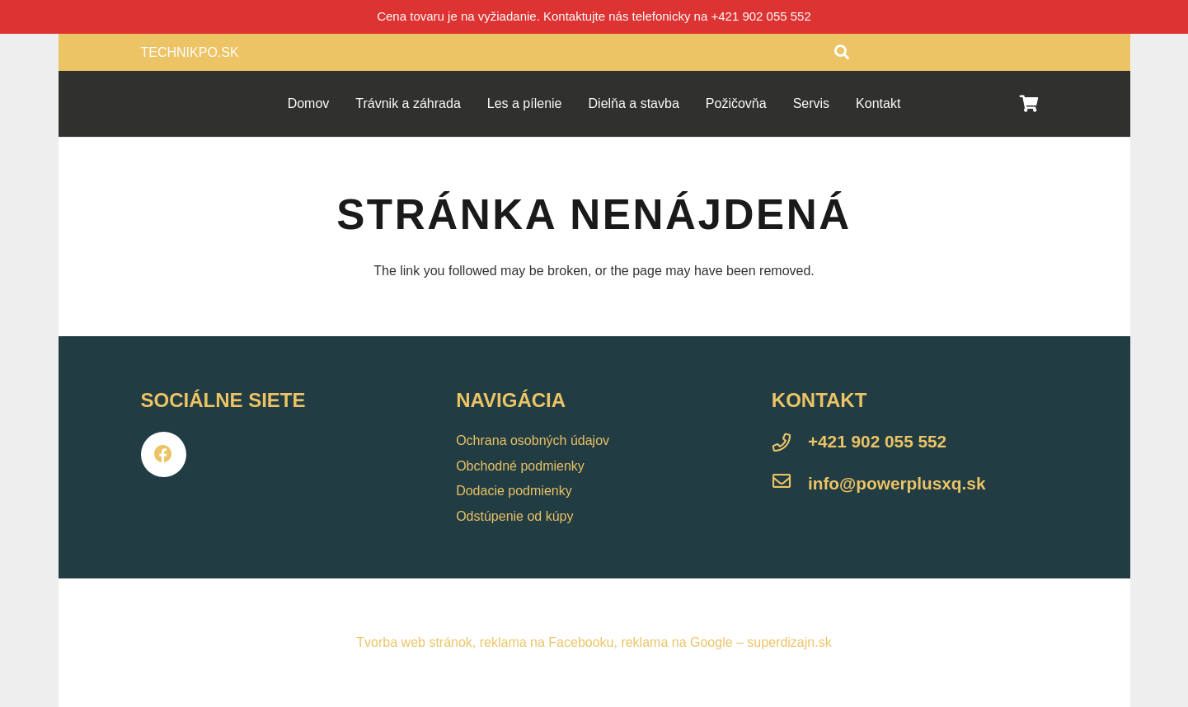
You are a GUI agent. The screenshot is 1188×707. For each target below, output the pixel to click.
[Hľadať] (841, 52)
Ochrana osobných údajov (532, 440)
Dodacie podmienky (514, 491)
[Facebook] (163, 454)
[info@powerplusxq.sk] (790, 483)
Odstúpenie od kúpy (514, 516)
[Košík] (1030, 104)
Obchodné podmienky (520, 466)
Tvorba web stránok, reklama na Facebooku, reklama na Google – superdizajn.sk (593, 642)
